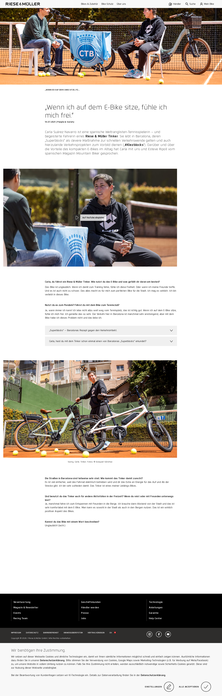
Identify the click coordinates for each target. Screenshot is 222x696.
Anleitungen (155, 607)
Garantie (153, 613)
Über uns (121, 4)
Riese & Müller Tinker (101, 136)
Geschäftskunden (91, 602)
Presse (85, 613)
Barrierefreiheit (51, 633)
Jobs (83, 618)
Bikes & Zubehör (89, 4)
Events (17, 613)
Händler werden (90, 607)
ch (113, 633)
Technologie (156, 602)
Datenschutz (32, 633)
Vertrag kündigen (96, 633)
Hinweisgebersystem (73, 633)
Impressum (16, 633)
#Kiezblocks (134, 145)
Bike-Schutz (107, 4)
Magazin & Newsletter (25, 607)
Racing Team (20, 618)
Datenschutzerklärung (52, 660)
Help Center (155, 618)
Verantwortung (22, 602)
